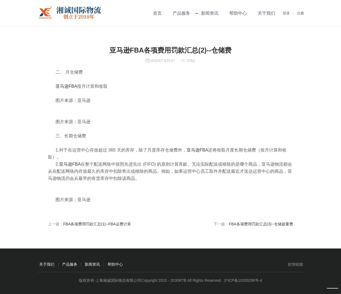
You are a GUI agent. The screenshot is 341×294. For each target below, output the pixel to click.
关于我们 (266, 13)
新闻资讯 (209, 13)
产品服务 (181, 13)
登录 (286, 13)
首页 (157, 13)
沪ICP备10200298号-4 (243, 280)
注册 (300, 13)
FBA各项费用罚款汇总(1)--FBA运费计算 (97, 224)
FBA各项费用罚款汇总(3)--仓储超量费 (261, 224)
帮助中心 (238, 13)
